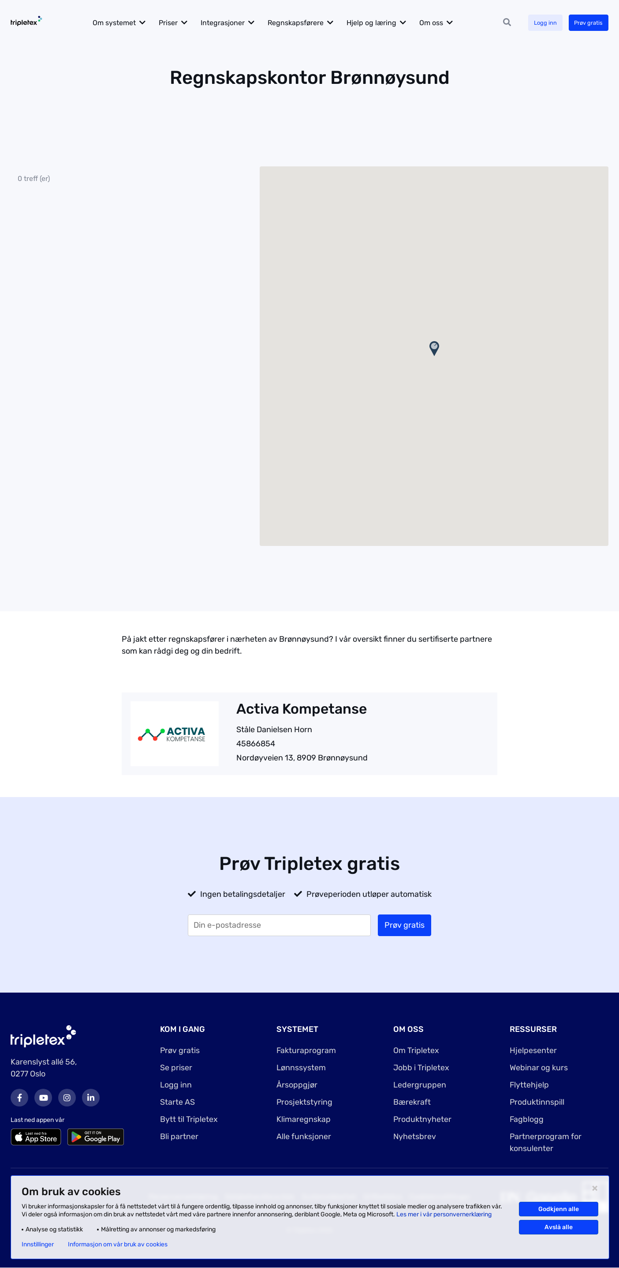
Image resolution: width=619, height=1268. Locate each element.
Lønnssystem (301, 1067)
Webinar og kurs (539, 1067)
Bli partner (179, 1136)
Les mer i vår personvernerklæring (444, 1214)
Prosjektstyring (304, 1102)
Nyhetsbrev (414, 1136)
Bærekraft (412, 1102)
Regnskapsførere (305, 23)
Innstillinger (38, 1244)
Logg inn (540, 22)
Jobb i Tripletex (421, 1067)
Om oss (440, 23)
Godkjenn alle (558, 1209)
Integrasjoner (232, 23)
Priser (177, 23)
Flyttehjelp (529, 1085)
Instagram (67, 1097)
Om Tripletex (416, 1050)
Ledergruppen (419, 1085)
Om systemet (123, 23)
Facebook (19, 1097)
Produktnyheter (422, 1119)
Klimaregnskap (303, 1119)
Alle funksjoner (303, 1136)
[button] (434, 348)
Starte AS (177, 1102)
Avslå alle (558, 1227)
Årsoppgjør (296, 1085)
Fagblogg (527, 1119)
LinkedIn (91, 1097)
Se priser (176, 1067)
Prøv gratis (586, 22)
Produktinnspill (537, 1102)
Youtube (43, 1097)
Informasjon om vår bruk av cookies (118, 1244)
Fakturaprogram (306, 1050)
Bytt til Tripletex (189, 1119)
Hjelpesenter (533, 1050)
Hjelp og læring (381, 23)
